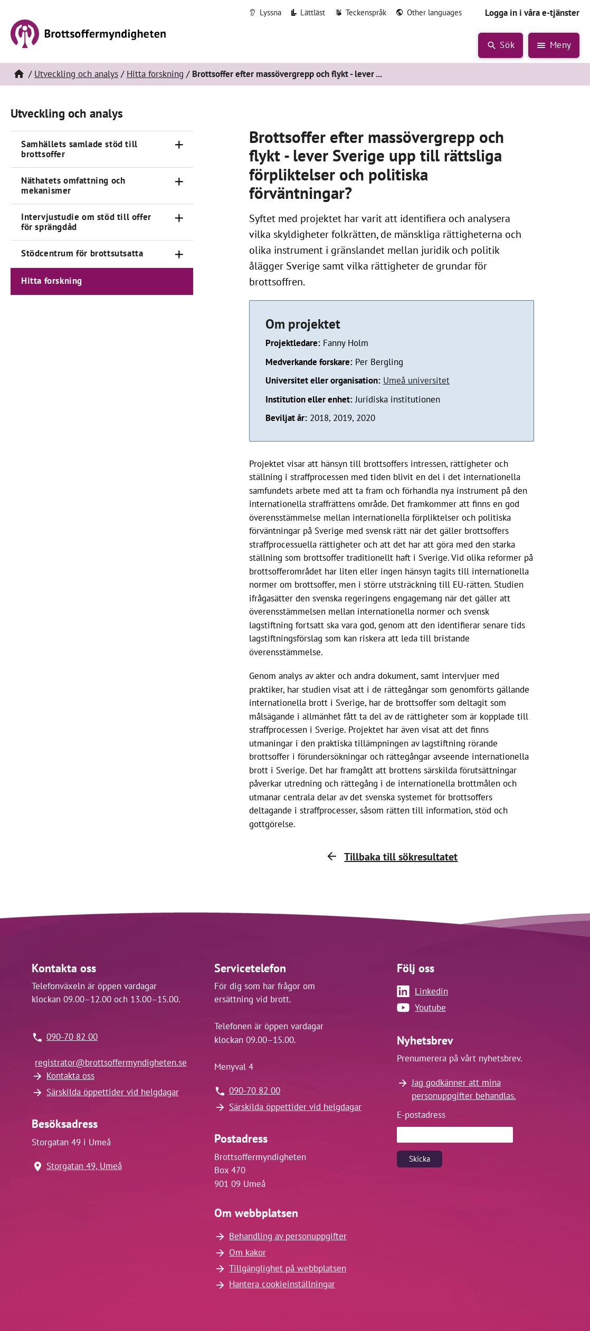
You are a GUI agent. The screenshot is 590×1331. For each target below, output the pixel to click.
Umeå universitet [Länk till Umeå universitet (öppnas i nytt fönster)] (416, 380)
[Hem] (18, 74)
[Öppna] (179, 145)
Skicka (419, 1159)
